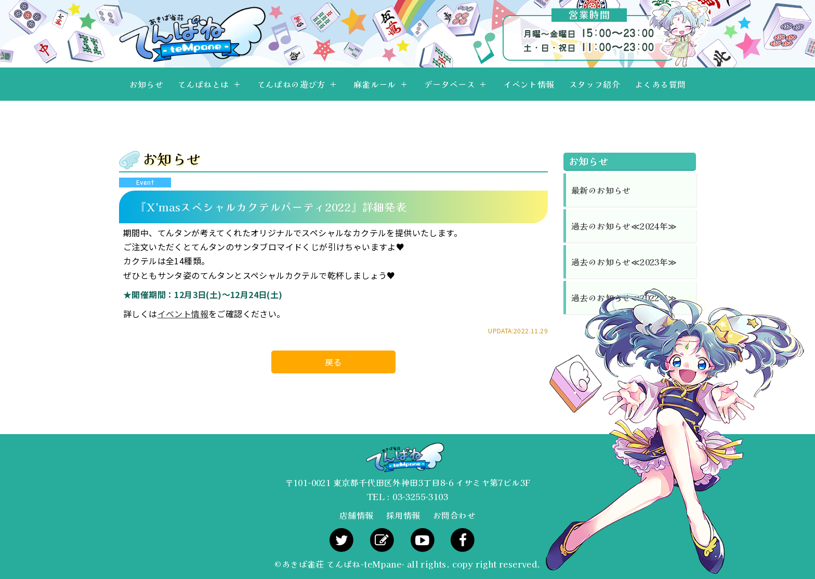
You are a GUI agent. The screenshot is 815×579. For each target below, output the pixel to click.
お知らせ (146, 84)
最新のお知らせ (601, 190)
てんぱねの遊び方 (291, 84)
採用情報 (403, 515)
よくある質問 (660, 84)
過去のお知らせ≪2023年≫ (624, 261)
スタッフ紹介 (594, 84)
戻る (333, 362)
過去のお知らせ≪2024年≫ (624, 226)
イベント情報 (528, 84)
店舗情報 (356, 515)
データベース (449, 84)
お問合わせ (454, 515)
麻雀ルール (374, 84)
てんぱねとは (203, 84)
